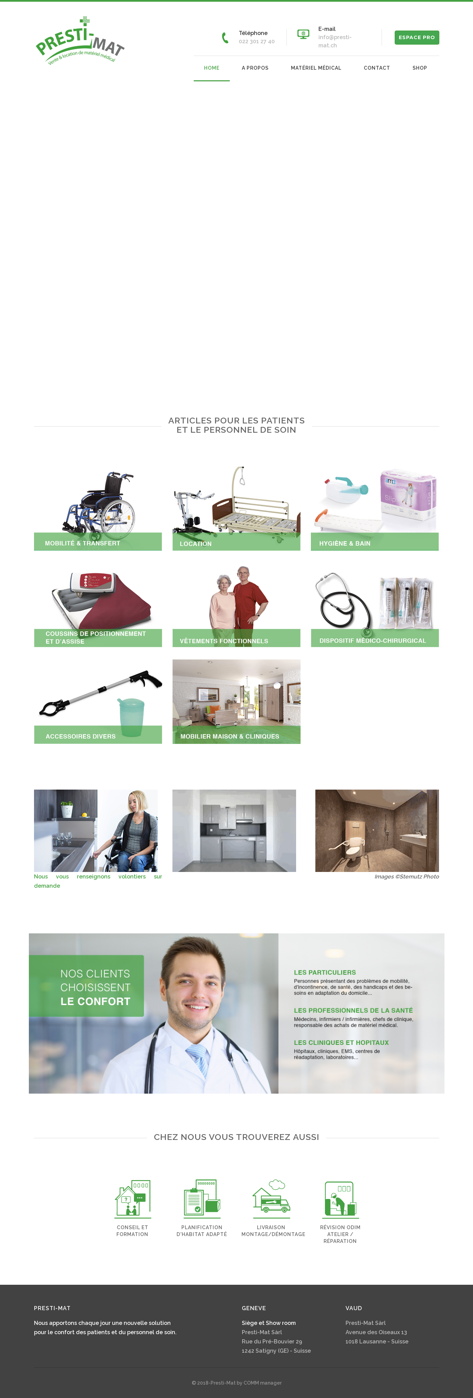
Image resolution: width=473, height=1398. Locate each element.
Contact (377, 68)
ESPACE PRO (417, 37)
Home (211, 68)
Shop (420, 68)
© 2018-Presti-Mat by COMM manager (237, 1383)
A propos (255, 68)
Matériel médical (316, 68)
